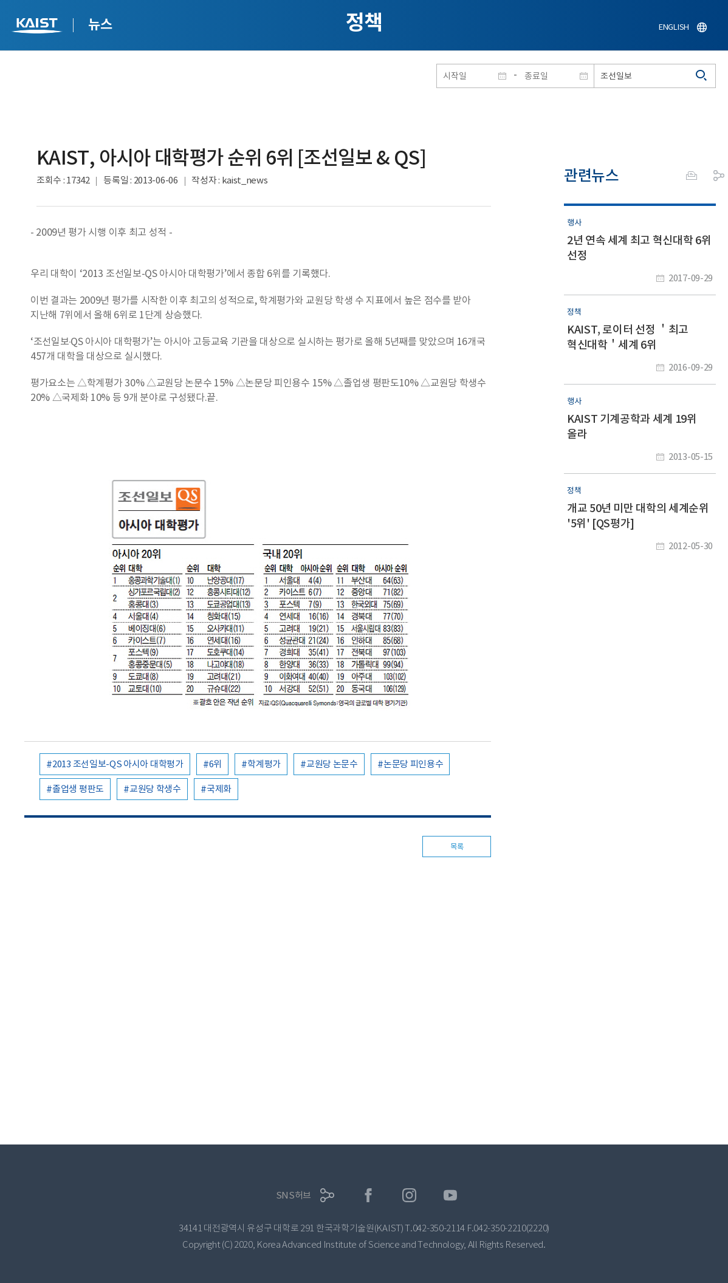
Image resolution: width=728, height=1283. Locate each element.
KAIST (38, 27)
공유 (719, 175)
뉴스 (100, 24)
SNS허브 (294, 1195)
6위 (215, 764)
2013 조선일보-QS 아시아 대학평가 (118, 764)
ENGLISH (674, 27)
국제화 (219, 789)
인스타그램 (409, 1195)
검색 (702, 76)
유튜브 (451, 1195)
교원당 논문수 (332, 764)
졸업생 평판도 (78, 789)
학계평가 (264, 764)
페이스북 (369, 1195)
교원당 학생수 (155, 789)
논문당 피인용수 (413, 764)
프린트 (691, 175)
